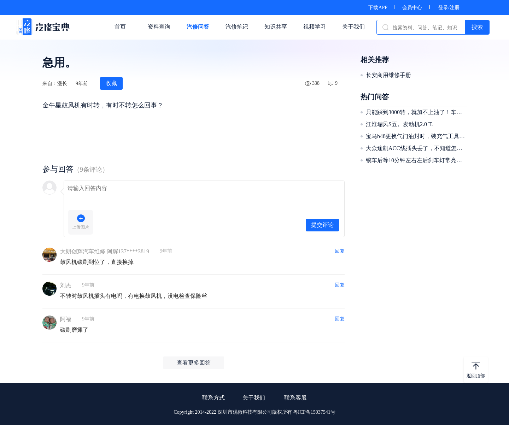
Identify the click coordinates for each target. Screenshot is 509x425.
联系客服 (295, 398)
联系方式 (213, 398)
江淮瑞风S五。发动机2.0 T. (399, 124)
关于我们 (253, 398)
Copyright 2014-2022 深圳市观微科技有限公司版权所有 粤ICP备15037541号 (254, 412)
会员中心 (412, 7)
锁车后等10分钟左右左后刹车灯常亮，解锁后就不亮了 (415, 160)
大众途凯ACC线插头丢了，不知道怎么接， (415, 148)
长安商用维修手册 (388, 75)
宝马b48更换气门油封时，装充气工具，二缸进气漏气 (415, 136)
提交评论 (322, 225)
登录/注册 (449, 7)
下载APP (377, 7)
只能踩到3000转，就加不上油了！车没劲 (415, 112)
